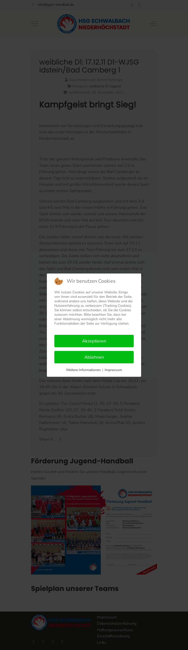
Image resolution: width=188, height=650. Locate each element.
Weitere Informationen (83, 370)
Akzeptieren (94, 341)
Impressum (113, 370)
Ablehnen (94, 357)
